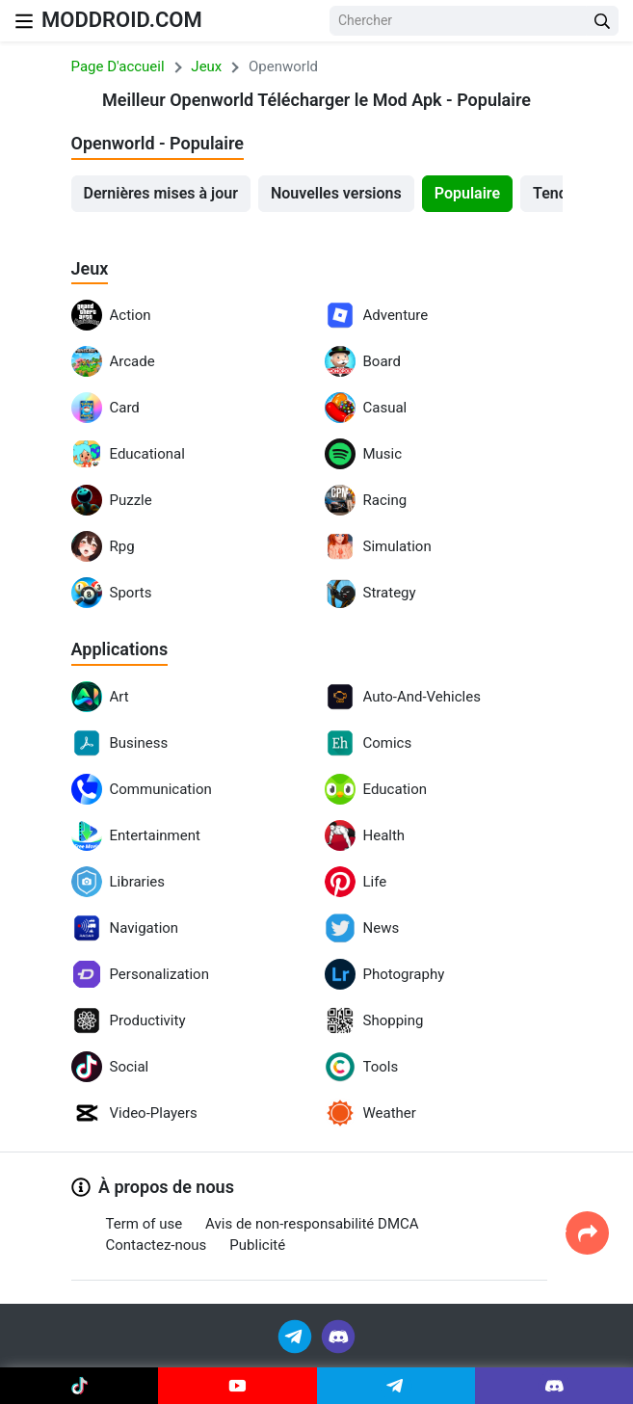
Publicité (257, 1245)
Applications (120, 649)
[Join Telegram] (296, 1335)
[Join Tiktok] (79, 1385)
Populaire (467, 193)
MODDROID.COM (121, 20)
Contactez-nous (156, 1245)
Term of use (144, 1223)
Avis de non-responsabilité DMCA (311, 1223)
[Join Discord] (338, 1335)
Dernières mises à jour (161, 193)
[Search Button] (602, 21)
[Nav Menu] (24, 20)
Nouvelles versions (336, 193)
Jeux (90, 268)
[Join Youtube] (237, 1385)
